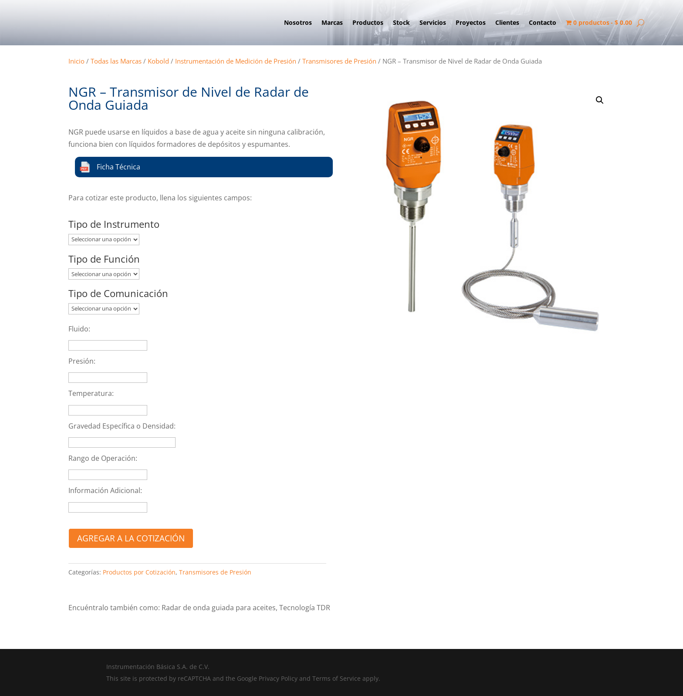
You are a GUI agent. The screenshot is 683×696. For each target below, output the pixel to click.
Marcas (332, 23)
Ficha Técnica (109, 167)
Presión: (81, 361)
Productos (367, 23)
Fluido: (79, 329)
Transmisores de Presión (339, 61)
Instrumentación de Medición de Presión (235, 61)
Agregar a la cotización (131, 538)
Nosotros (298, 23)
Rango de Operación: (102, 458)
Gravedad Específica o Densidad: (122, 426)
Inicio (76, 61)
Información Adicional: (105, 490)
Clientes (507, 23)
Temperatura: (91, 393)
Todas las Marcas (116, 61)
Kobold (158, 61)
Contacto (542, 23)
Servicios (432, 23)
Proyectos (471, 23)
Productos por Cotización (139, 572)
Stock (401, 23)
